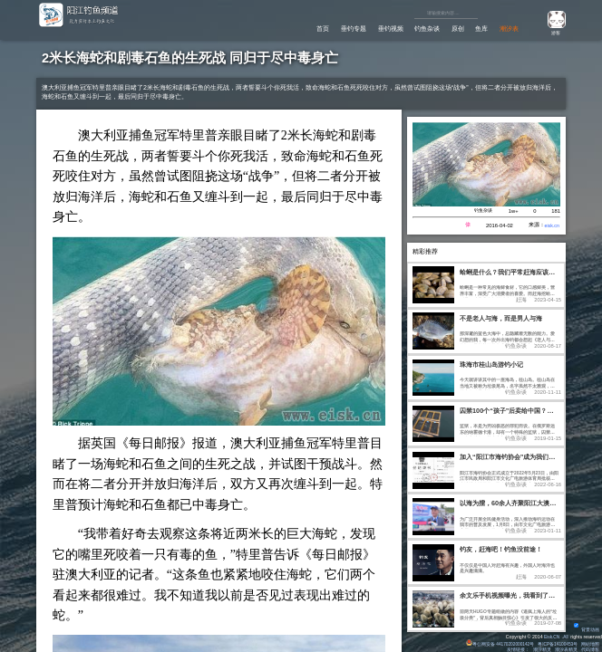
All (565, 635)
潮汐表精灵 (566, 648)
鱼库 (477, 28)
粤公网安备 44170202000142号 (495, 642)
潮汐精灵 (541, 648)
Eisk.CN (549, 635)
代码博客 (590, 648)
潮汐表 (507, 28)
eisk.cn (551, 227)
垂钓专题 (332, 28)
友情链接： (517, 648)
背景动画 (586, 627)
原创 (449, 28)
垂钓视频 (374, 28)
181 (555, 212)
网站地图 (590, 642)
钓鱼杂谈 (415, 28)
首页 (298, 28)
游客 (553, 32)
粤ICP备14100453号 (556, 642)
